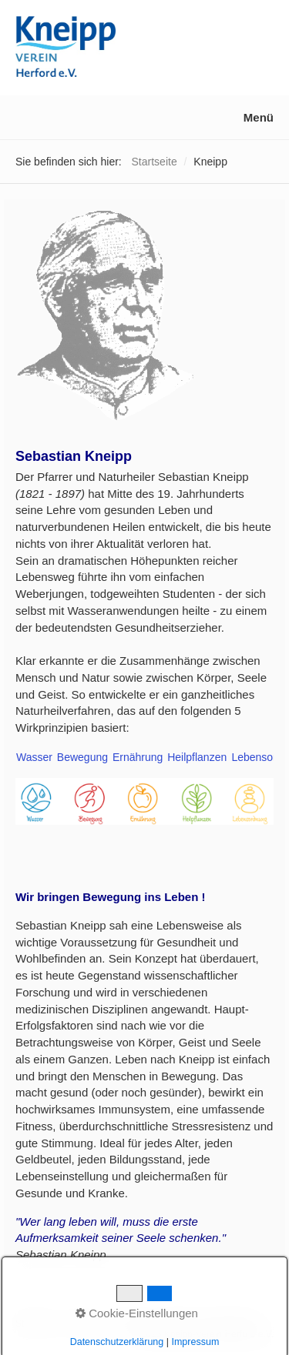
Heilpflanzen (195, 757)
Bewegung (81, 757)
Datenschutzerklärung (117, 1342)
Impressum (195, 1342)
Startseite (154, 161)
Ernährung (136, 757)
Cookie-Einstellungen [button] (137, 1313)
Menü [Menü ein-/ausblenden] (259, 117)
